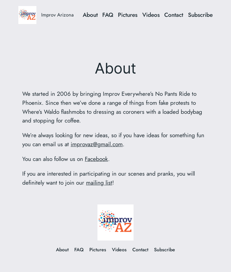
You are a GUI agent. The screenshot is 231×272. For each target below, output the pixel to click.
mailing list (99, 182)
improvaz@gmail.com (97, 144)
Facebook (96, 159)
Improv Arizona (57, 14)
